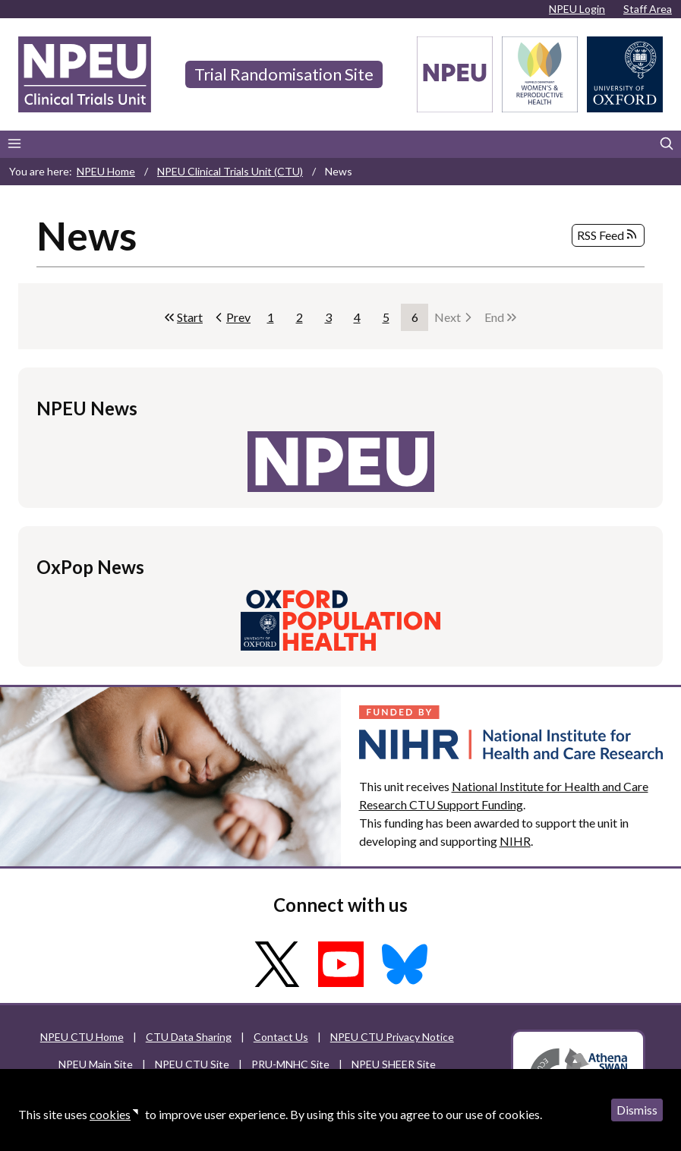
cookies (110, 1114)
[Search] (666, 144)
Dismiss (636, 1109)
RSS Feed (608, 235)
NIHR (515, 841)
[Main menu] (14, 144)
